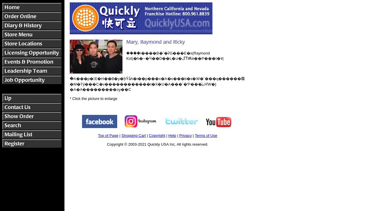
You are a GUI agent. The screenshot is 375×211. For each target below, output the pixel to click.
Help (172, 135)
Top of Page (108, 135)
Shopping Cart (134, 135)
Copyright (157, 135)
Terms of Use (206, 135)
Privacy (185, 135)
